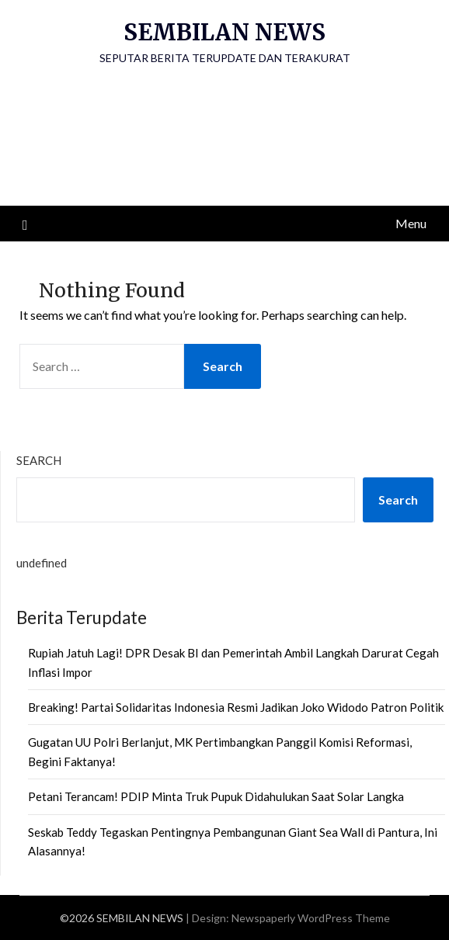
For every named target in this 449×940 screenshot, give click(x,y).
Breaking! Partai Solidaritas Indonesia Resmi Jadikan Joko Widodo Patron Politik (236, 707)
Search (38, 460)
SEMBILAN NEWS (224, 32)
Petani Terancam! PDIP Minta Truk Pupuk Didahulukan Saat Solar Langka (216, 796)
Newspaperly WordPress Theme (310, 917)
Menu (410, 223)
